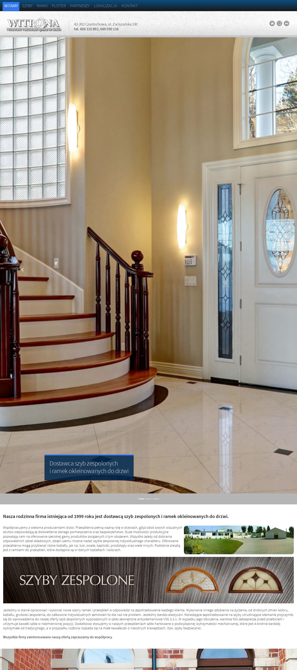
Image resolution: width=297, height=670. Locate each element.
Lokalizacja (105, 5)
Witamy (11, 5)
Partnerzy (80, 5)
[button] (22, 269)
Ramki (42, 5)
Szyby (27, 5)
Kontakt (129, 5)
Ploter (58, 5)
